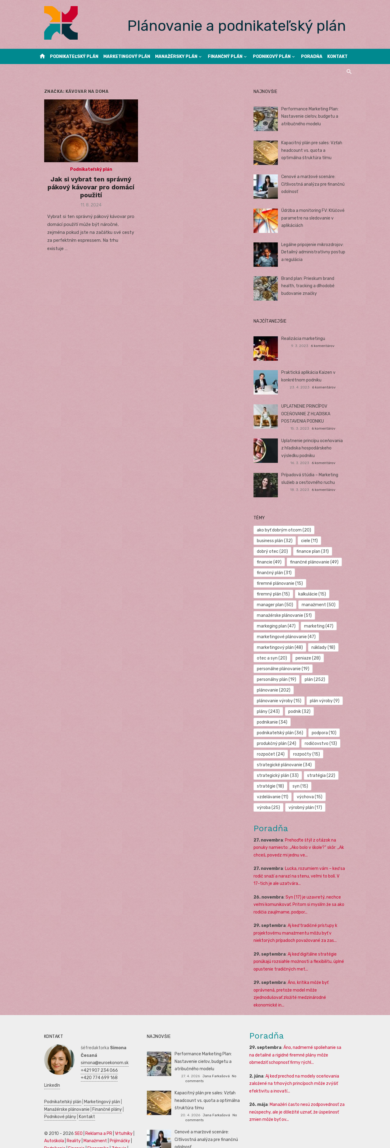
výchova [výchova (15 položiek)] (312, 775)
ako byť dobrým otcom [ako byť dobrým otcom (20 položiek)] (286, 530)
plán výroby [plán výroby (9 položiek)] (274, 690)
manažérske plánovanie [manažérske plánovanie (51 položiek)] (286, 604)
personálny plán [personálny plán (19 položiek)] (279, 668)
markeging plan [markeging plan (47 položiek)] (278, 615)
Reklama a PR (91, 1097)
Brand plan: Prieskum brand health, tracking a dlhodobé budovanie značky (317, 286)
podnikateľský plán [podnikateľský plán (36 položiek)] (282, 711)
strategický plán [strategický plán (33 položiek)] (280, 754)
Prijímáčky (112, 1104)
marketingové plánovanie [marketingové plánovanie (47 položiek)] (288, 626)
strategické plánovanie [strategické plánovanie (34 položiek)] (286, 743)
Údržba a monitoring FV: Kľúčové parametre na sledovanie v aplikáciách (315, 218)
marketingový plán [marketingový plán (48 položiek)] (282, 636)
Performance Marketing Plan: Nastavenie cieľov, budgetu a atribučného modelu (312, 116)
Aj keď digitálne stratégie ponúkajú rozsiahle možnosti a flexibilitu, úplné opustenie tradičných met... (301, 940)
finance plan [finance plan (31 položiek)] (315, 551)
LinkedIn (81, 1049)
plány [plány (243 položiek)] (308, 690)
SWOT (127, 1112)
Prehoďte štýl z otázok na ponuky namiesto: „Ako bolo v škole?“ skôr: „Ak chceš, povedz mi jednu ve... (301, 826)
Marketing (112, 1119)
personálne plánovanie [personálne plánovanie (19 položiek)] (285, 658)
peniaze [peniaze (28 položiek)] (310, 647)
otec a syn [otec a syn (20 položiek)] (274, 647)
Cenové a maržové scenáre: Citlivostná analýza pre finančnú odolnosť (315, 184)
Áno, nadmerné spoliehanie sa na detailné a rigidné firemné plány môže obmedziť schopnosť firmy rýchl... (301, 1026)
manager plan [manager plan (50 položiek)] (277, 594)
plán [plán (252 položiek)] (317, 668)
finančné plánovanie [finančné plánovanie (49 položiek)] (316, 562)
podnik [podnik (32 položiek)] (270, 700)
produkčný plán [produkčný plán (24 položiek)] (279, 722)
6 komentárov (328, 346)
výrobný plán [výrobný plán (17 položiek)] (307, 786)
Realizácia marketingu (306, 338)
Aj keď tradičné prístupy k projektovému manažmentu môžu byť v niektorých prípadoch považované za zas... (298, 912)
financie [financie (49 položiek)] (271, 562)
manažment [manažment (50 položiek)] (321, 594)
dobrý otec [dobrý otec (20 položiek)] (274, 551)
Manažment (87, 1104)
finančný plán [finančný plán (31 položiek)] (276, 572)
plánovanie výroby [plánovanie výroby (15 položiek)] (323, 679)
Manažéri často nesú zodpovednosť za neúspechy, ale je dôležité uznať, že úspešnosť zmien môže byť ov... (299, 1083)
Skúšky (61, 1127)
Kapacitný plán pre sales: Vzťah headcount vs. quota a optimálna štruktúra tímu (316, 150)
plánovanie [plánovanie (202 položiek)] (276, 679)
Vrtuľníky (116, 1097)
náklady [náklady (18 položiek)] (326, 636)
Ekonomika (90, 1112)
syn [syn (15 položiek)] (302, 764)
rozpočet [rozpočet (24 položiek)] (273, 732)
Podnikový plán (272, 56)
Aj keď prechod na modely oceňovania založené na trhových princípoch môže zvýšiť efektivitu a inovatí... (297, 1055)
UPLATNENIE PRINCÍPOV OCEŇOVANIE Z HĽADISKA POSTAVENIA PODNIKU (308, 414)
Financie (69, 1112)
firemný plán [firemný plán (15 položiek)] (275, 583)
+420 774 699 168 (91, 1041)
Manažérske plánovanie (59, 1073)
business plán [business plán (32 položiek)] (277, 540)
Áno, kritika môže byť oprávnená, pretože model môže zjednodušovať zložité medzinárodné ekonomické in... (302, 969)
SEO (71, 1097)
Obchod (77, 1127)
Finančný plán (225, 56)
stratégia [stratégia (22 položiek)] (324, 754)
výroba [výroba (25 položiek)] (270, 786)
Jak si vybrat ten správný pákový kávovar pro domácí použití (86, 190)
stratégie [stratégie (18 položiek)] (272, 764)
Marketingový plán (126, 56)
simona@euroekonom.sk (97, 1026)
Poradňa (311, 56)
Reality (66, 1104)
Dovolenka (98, 1127)
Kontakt (337, 56)
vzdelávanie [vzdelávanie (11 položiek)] (275, 775)
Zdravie (111, 1112)
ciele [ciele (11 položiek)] (311, 540)
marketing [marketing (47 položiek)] (321, 615)
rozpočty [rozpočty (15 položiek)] (309, 732)
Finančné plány (99, 1073)
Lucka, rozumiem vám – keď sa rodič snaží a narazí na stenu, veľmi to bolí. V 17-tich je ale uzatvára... (302, 855)
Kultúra (44, 1127)
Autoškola (46, 1104)
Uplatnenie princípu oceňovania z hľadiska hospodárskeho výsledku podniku (316, 448)
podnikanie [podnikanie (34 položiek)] (305, 700)
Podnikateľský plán (74, 56)
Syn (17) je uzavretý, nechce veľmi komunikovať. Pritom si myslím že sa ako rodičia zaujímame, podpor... (301, 883)
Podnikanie (47, 1112)
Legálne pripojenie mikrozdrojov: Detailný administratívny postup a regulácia (317, 252)
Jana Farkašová (216, 1047)
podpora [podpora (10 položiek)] (326, 711)
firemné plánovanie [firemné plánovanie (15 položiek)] (326, 572)
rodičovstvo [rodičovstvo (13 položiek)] (323, 722)
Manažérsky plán (176, 56)
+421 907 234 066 (91, 1034)
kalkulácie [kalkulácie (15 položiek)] (314, 583)
